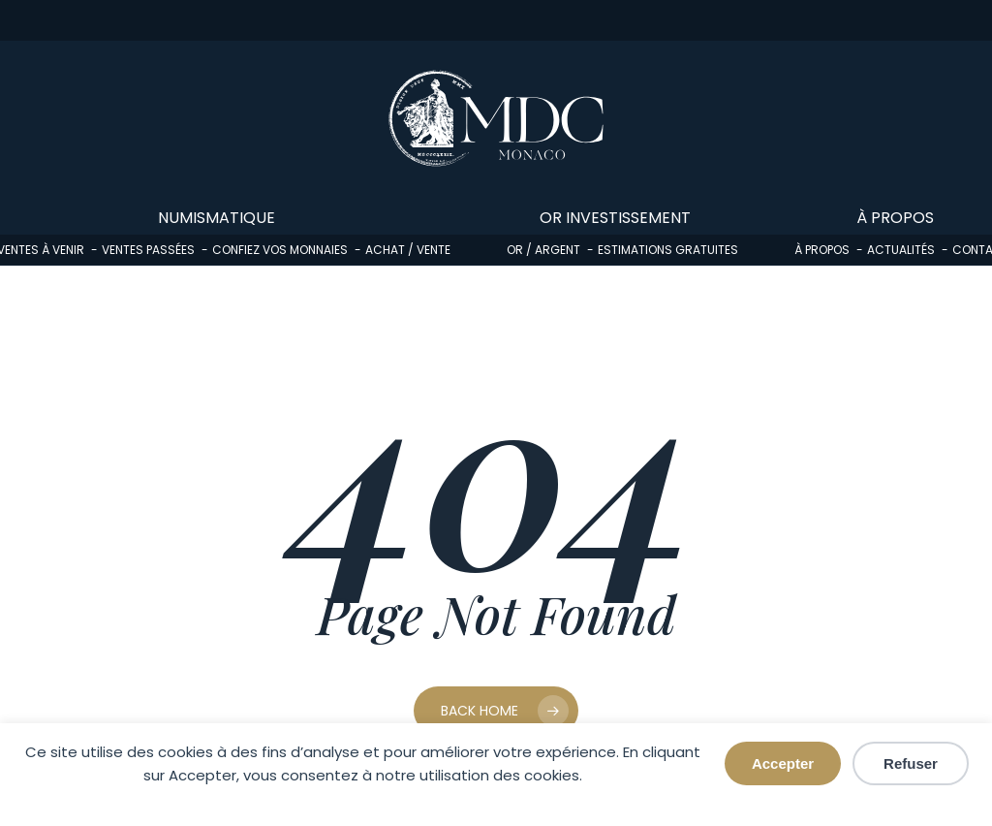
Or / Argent (543, 249)
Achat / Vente (407, 249)
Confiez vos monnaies (280, 249)
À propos (822, 249)
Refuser (911, 763)
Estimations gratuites (668, 249)
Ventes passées (148, 249)
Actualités (901, 249)
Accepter (783, 763)
